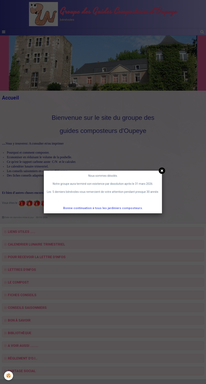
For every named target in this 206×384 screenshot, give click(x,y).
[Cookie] (8, 375)
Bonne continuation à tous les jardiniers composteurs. (103, 208)
